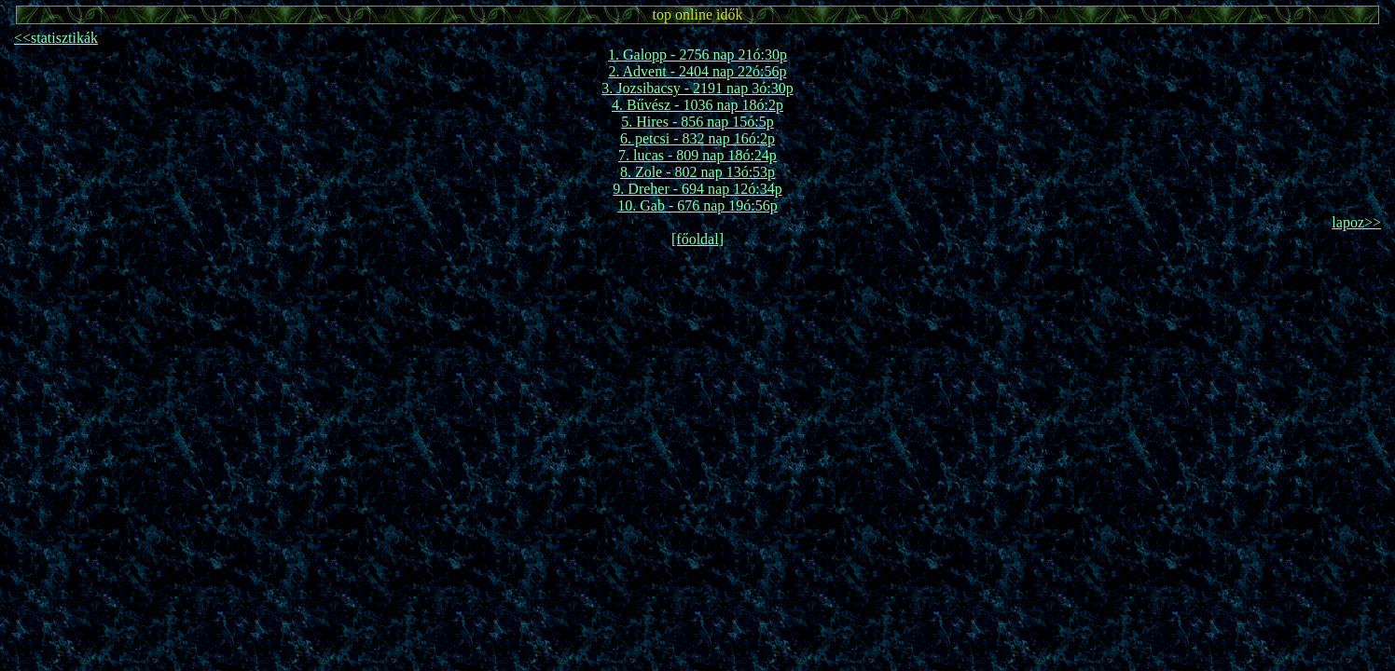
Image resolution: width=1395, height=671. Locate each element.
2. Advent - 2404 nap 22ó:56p (697, 71)
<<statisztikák (56, 38)
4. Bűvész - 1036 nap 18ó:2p (697, 105)
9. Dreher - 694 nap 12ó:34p (697, 189)
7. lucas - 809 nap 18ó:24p (697, 155)
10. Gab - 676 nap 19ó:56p (697, 205)
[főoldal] (697, 239)
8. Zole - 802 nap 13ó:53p (697, 172)
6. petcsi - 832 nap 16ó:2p (697, 138)
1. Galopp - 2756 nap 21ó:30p (697, 54)
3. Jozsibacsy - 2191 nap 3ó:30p (697, 88)
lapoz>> (1356, 222)
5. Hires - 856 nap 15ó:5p (697, 122)
